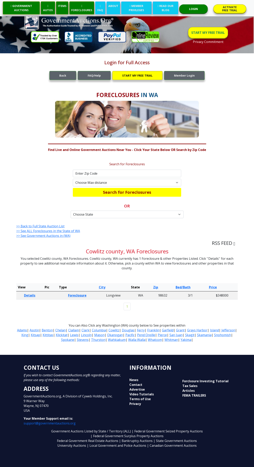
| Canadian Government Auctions (172, 445)
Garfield (167, 330)
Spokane (67, 340)
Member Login (184, 75)
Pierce (162, 335)
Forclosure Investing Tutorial (205, 381)
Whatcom (155, 340)
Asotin (34, 330)
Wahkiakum (117, 340)
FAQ (100, 8)
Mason (99, 335)
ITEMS (62, 6)
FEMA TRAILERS (194, 395)
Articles (188, 390)
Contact (135, 384)
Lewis (74, 335)
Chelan (60, 330)
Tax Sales (189, 386)
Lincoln (86, 335)
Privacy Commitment (208, 42)
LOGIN (193, 9)
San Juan (176, 335)
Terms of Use (140, 399)
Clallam (73, 330)
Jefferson (228, 330)
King (24, 335)
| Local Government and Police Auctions (116, 445)
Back (62, 75)
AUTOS (48, 8)
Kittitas (48, 335)
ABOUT (113, 6)
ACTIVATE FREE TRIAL (229, 8)
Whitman (171, 340)
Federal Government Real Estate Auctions (87, 441)
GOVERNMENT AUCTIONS (21, 8)
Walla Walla (136, 340)
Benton (47, 330)
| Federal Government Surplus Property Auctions (127, 436)
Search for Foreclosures (127, 192)
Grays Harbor (197, 330)
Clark (85, 330)
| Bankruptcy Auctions (136, 441)
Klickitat (61, 335)
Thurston (98, 340)
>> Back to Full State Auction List (40, 226)
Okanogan (115, 335)
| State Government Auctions (175, 441)
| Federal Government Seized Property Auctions (167, 431)
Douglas (128, 330)
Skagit (189, 335)
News (133, 380)
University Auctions (72, 445)
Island (214, 330)
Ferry (141, 330)
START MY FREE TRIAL (208, 32)
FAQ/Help (94, 75)
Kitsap (35, 335)
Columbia (99, 330)
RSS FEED (223, 243)
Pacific (130, 335)
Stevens (83, 340)
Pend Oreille (146, 335)
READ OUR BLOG (165, 8)
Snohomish (222, 335)
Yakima (186, 340)
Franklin (153, 330)
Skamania (204, 335)
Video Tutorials (141, 394)
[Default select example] (127, 182)
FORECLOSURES (81, 8)
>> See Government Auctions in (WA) (43, 236)
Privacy (135, 404)
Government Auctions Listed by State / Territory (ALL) (91, 431)
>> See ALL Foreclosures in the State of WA (48, 231)
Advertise (137, 389)
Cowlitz (114, 330)
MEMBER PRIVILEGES (136, 8)
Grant (180, 330)
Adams (22, 330)
